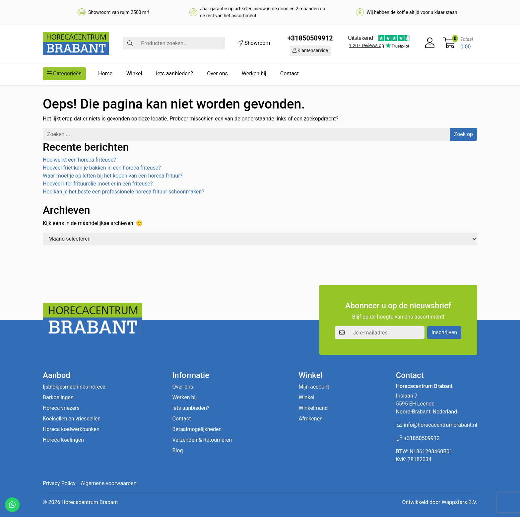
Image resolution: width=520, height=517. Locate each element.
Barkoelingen (58, 397)
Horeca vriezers (61, 408)
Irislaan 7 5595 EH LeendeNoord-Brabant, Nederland (426, 404)
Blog (177, 450)
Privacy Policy (59, 483)
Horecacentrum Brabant (89, 502)
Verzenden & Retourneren (202, 440)
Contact (289, 73)
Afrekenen (311, 418)
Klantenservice (310, 50)
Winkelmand (313, 408)
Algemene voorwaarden (109, 483)
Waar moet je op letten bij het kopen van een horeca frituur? (112, 176)
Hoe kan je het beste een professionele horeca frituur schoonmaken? (123, 191)
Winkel (134, 73)
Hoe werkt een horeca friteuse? (79, 160)
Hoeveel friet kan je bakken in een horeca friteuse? (102, 168)
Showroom (254, 43)
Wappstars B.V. (459, 502)
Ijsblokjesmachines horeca (74, 387)
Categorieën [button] (64, 73)
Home (105, 73)
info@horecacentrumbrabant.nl (440, 425)
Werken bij (254, 73)
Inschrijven (444, 332)
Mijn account (314, 387)
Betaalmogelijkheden (197, 429)
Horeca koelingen (63, 440)
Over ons (217, 73)
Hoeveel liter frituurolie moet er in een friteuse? (98, 184)
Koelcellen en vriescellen (71, 418)
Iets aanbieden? (174, 73)
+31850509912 (310, 38)
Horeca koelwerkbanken (71, 429)
